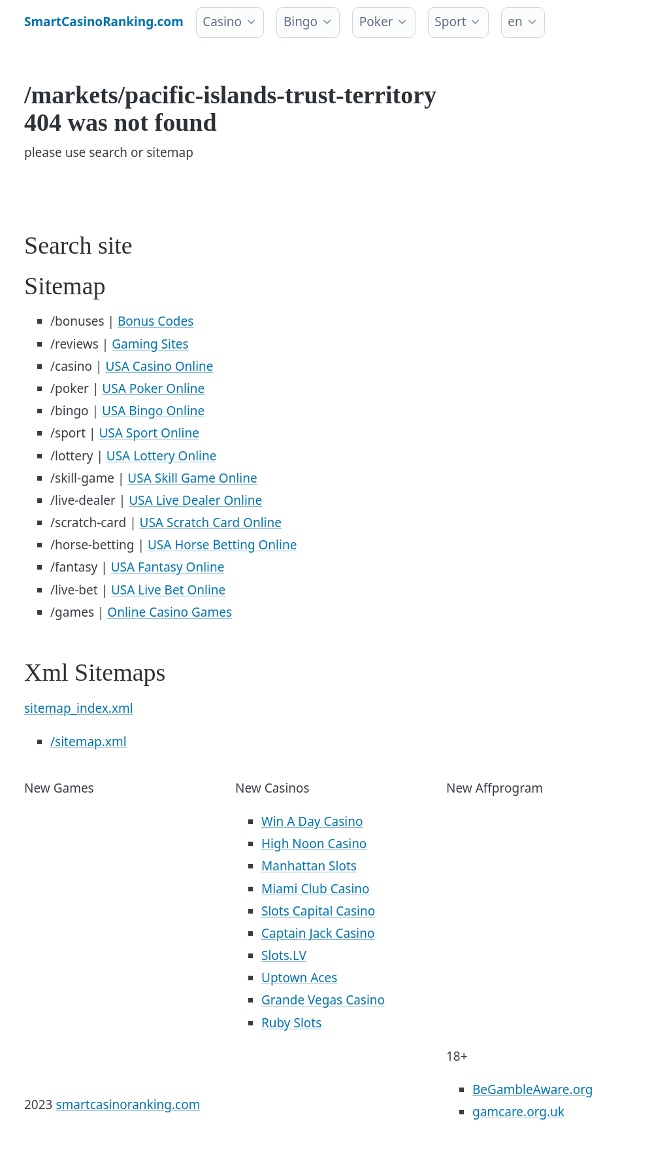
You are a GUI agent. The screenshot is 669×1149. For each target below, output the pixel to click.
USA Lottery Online (161, 455)
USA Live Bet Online (168, 589)
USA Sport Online (149, 432)
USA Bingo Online (153, 410)
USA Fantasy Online (168, 566)
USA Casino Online (159, 366)
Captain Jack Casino (317, 933)
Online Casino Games (169, 612)
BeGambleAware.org (532, 1089)
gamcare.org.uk (518, 1111)
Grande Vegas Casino (323, 999)
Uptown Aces (299, 977)
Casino (222, 21)
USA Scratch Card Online (211, 522)
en (515, 21)
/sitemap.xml (88, 741)
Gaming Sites (150, 343)
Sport (450, 21)
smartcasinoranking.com (128, 1104)
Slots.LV (283, 955)
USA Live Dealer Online (195, 500)
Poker (376, 21)
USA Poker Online (153, 388)
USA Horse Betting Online (222, 544)
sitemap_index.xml (78, 708)
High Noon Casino (314, 843)
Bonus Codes (155, 321)
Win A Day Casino (312, 821)
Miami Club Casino (315, 888)
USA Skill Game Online (192, 478)
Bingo (301, 21)
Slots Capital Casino (318, 910)
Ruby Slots (291, 1022)
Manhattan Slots (309, 865)
